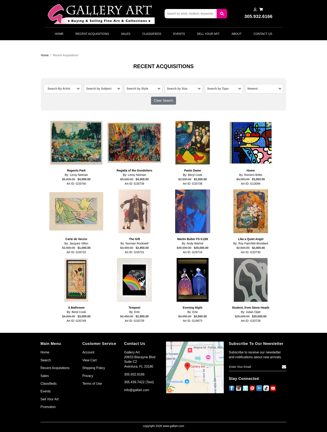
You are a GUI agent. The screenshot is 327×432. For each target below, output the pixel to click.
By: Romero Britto (250, 175)
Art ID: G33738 (192, 183)
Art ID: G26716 (192, 252)
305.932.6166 (134, 374)
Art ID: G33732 (76, 252)
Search (45, 360)
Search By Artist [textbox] (59, 88)
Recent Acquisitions (92, 33)
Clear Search (163, 100)
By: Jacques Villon (76, 243)
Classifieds (151, 33)
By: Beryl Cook (192, 175)
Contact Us (263, 33)
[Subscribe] (284, 367)
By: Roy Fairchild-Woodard (250, 243)
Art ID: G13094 (250, 183)
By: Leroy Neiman (76, 175)
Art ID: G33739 (134, 183)
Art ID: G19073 (192, 320)
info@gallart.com (136, 390)
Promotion (48, 407)
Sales (125, 33)
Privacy (87, 376)
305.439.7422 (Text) (139, 382)
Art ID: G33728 (250, 320)
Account (88, 352)
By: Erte (134, 312)
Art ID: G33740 (76, 183)
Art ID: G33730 (250, 252)
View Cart (89, 360)
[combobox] (63, 88)
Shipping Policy (93, 368)
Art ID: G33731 (134, 252)
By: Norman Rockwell (134, 243)
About (236, 33)
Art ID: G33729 (134, 320)
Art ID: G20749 (76, 320)
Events (179, 33)
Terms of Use (92, 383)
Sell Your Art (208, 33)
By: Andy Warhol (192, 243)
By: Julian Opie (250, 312)
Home (59, 33)
